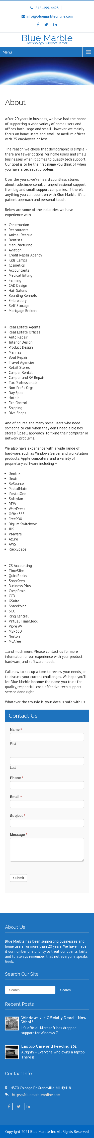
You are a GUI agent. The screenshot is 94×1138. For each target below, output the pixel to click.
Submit (18, 878)
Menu (7, 52)
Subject (17, 816)
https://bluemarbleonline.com (36, 1094)
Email (16, 797)
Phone (16, 778)
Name (16, 730)
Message (18, 835)
